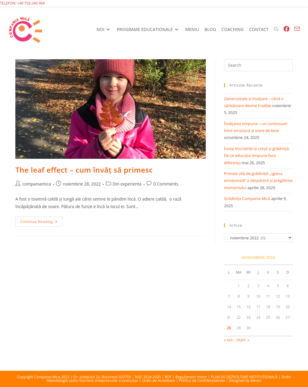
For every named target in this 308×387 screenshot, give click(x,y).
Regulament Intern (191, 376)
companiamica (36, 184)
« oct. (229, 339)
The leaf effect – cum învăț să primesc (84, 170)
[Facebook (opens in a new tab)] (286, 29)
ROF (168, 376)
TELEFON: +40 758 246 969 (22, 3)
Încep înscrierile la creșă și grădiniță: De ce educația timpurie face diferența (257, 155)
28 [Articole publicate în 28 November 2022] (229, 327)
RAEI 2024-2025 (148, 376)
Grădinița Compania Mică (247, 198)
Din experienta (127, 184)
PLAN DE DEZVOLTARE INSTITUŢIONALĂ (244, 376)
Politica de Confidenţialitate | (204, 380)
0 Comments (165, 184)
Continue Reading (41, 223)
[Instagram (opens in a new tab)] (290, 29)
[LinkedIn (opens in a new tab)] (291, 29)
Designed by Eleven (245, 380)
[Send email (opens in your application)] (297, 29)
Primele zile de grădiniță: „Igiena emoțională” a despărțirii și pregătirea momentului (258, 180)
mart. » (243, 339)
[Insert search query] (258, 65)
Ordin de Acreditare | (160, 380)
